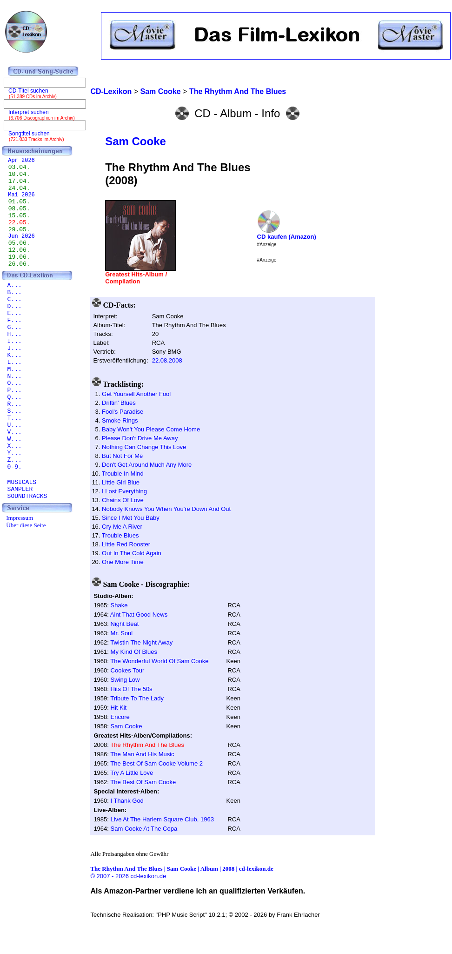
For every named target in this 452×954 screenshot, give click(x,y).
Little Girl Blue (121, 482)
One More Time (123, 561)
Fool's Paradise (122, 411)
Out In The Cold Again (131, 553)
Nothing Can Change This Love (144, 446)
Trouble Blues (120, 535)
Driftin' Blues (119, 402)
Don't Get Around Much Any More (147, 464)
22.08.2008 (167, 360)
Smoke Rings (120, 420)
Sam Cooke (135, 141)
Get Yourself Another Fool (136, 393)
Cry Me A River (122, 526)
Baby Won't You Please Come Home (151, 429)
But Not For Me (122, 455)
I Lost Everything (124, 491)
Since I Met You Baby (131, 517)
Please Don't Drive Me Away (140, 438)
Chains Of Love (123, 500)
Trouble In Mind (123, 473)
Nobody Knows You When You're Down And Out (166, 508)
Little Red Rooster (126, 544)
